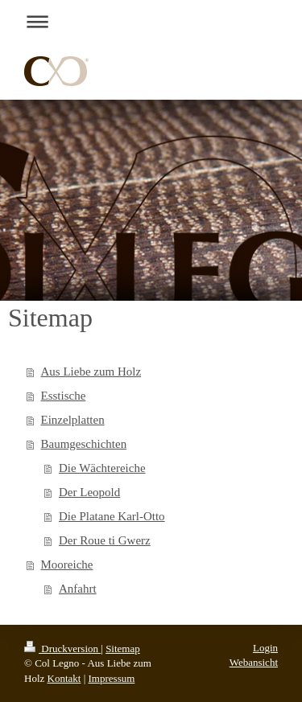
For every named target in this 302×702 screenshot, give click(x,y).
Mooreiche (67, 564)
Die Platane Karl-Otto (112, 516)
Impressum (112, 678)
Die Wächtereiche (102, 468)
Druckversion (62, 648)
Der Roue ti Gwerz (105, 540)
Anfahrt (78, 588)
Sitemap (122, 648)
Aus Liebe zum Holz (91, 371)
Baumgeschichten (84, 443)
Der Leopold (89, 492)
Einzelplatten (73, 419)
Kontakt (64, 678)
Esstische (63, 395)
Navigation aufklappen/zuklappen (151, 21)
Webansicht (254, 662)
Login (265, 648)
